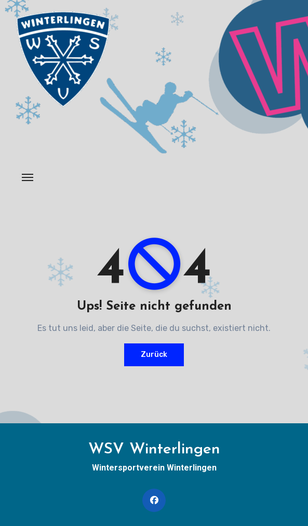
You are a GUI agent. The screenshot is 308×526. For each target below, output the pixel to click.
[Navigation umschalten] (27, 177)
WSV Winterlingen (154, 449)
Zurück (154, 354)
